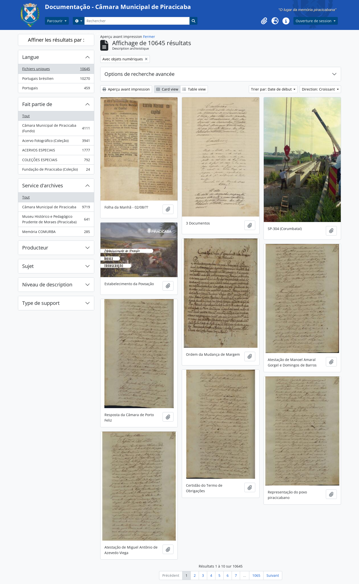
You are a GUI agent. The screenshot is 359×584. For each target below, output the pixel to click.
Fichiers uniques (56, 70)
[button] (264, 20)
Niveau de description (47, 284)
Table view (194, 89)
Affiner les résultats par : (56, 39)
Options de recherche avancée (139, 74)
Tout (26, 116)
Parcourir (55, 20)
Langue (30, 57)
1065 (256, 575)
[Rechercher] (136, 21)
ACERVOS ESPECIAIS (56, 151)
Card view (167, 89)
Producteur (35, 247)
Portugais (56, 89)
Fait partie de (37, 104)
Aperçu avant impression (126, 89)
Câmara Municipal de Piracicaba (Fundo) (56, 128)
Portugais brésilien (56, 79)
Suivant (273, 575)
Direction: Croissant (319, 89)
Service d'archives (42, 185)
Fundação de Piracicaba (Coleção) (56, 170)
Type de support (41, 303)
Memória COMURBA (56, 232)
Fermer (149, 36)
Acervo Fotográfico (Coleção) (56, 141)
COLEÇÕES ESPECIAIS (56, 161)
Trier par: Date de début (272, 89)
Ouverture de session (314, 20)
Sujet (28, 266)
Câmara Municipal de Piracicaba (56, 208)
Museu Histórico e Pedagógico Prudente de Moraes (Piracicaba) (56, 219)
